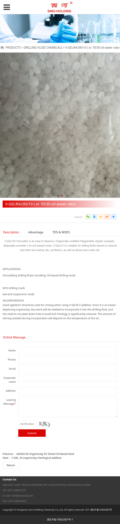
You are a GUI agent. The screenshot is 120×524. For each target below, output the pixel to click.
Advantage (35, 232)
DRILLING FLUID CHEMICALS (43, 48)
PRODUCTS (13, 48)
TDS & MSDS (61, 232)
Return (11, 465)
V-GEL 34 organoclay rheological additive (36, 458)
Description (11, 232)
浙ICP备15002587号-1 (60, 519)
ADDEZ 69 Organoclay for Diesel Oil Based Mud (45, 454)
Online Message (14, 337)
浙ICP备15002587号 (101, 509)
